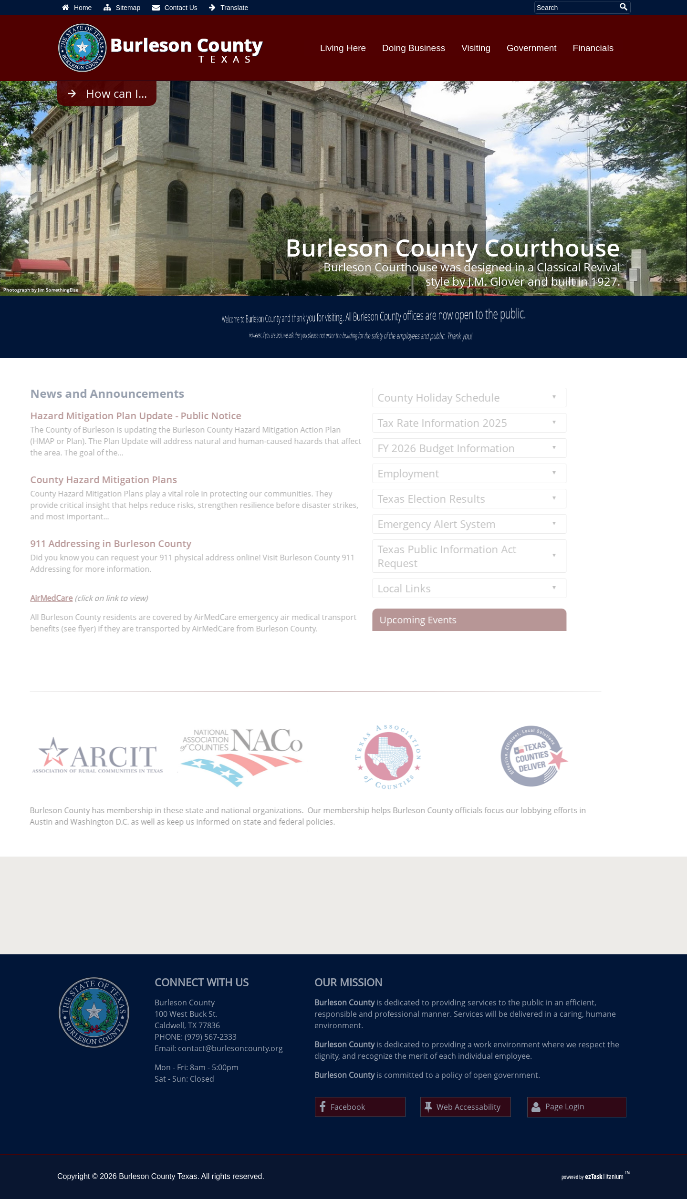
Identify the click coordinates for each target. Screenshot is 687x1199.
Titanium (605, 1176)
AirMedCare (38, 598)
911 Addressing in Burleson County (97, 543)
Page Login (557, 1107)
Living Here (343, 48)
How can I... (116, 93)
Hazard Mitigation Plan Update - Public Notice (122, 415)
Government (532, 48)
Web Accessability (462, 1107)
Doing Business (413, 48)
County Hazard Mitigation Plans (90, 479)
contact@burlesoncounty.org (230, 1048)
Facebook (342, 1107)
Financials (593, 48)
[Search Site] (575, 7)
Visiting (475, 48)
